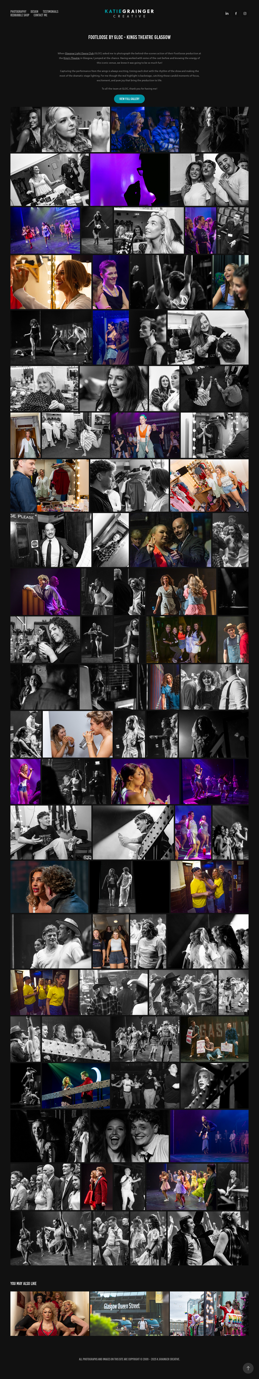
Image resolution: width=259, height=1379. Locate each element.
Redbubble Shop (19, 15)
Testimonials (50, 11)
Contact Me (40, 15)
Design (34, 11)
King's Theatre (71, 58)
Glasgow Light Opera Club (79, 53)
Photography (18, 11)
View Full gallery (129, 99)
